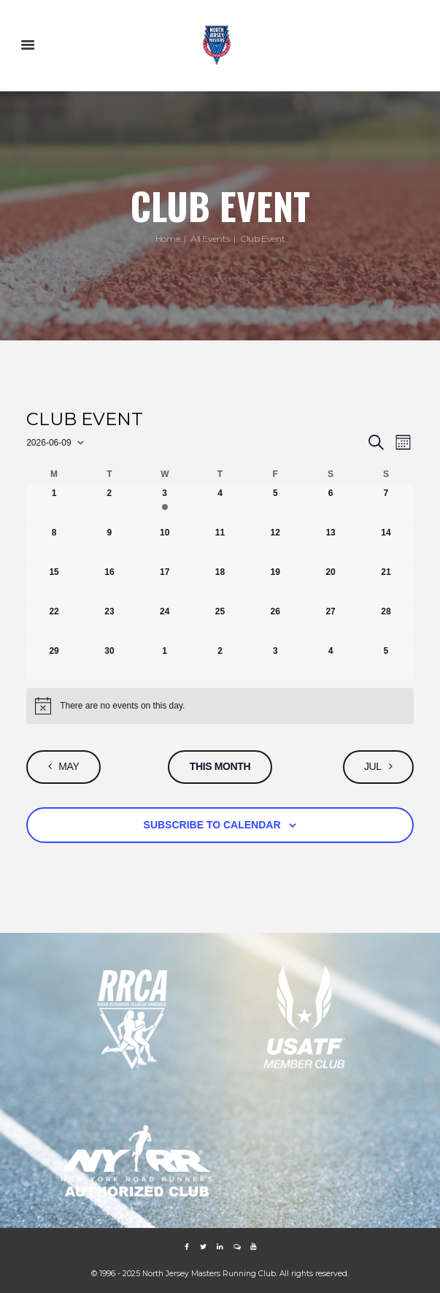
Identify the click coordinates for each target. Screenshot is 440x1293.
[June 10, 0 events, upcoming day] (165, 542)
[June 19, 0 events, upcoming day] (275, 582)
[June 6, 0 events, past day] (330, 503)
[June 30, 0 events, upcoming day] (109, 661)
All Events (209, 239)
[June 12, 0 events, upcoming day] (275, 542)
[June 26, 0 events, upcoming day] (275, 621)
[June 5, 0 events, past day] (275, 503)
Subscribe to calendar (212, 825)
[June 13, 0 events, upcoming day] (330, 542)
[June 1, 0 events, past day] (54, 503)
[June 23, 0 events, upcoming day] (109, 621)
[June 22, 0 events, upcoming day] (54, 621)
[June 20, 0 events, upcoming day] (330, 582)
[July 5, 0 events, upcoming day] (386, 661)
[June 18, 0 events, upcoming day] (220, 582)
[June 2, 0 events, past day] (109, 503)
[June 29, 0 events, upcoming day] (54, 661)
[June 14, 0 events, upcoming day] (386, 542)
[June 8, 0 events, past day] (54, 542)
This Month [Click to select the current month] (220, 766)
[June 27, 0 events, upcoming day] (330, 621)
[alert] (220, 705)
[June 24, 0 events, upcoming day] (165, 621)
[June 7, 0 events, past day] (386, 503)
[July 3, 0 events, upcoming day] (275, 661)
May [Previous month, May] (69, 766)
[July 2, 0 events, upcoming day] (220, 661)
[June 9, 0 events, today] (109, 542)
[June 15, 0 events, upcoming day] (54, 582)
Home (167, 239)
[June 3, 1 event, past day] (165, 503)
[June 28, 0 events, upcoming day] (386, 621)
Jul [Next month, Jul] (372, 766)
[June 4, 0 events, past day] (220, 503)
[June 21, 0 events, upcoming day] (386, 582)
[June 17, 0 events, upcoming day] (165, 582)
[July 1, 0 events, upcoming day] (165, 661)
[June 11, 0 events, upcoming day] (220, 542)
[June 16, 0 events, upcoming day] (109, 582)
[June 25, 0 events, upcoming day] (220, 621)
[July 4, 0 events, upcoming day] (330, 661)
